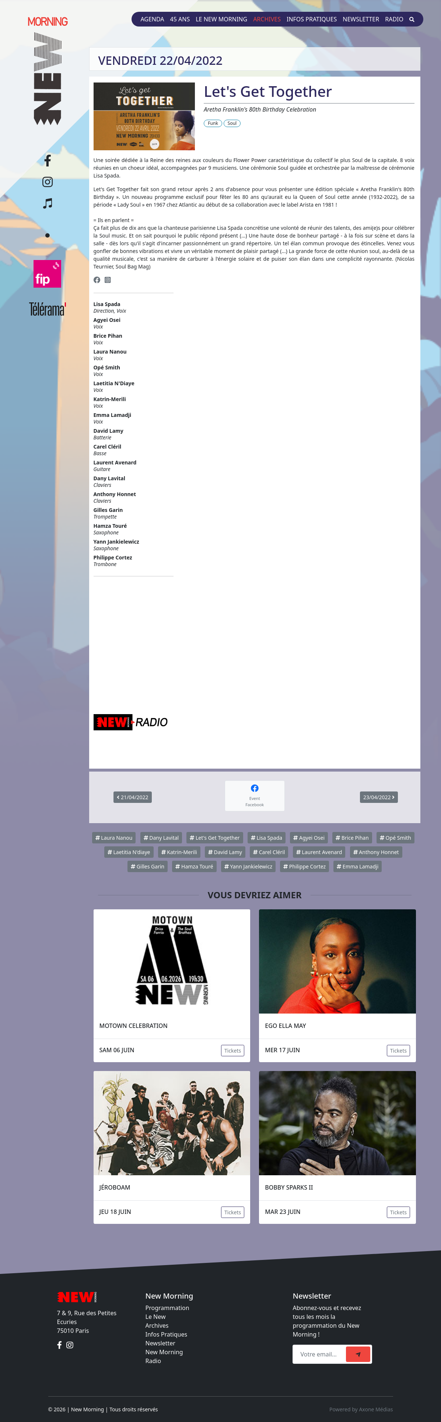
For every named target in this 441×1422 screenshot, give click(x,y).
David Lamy (225, 852)
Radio (394, 19)
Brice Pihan (352, 837)
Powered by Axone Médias (361, 1409)
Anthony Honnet (376, 852)
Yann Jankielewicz (248, 866)
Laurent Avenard (319, 852)
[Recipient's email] (320, 1354)
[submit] (358, 1354)
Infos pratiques (312, 19)
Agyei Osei (309, 837)
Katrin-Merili (179, 852)
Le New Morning (221, 19)
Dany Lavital (161, 837)
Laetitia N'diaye (129, 852)
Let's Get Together (214, 837)
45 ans (180, 19)
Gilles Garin (147, 866)
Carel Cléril (269, 852)
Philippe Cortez (304, 866)
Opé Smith (395, 837)
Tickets (232, 1050)
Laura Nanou (114, 837)
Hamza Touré (194, 866)
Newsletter (361, 19)
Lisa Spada (266, 837)
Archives (267, 19)
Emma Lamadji (357, 866)
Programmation (167, 1308)
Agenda (152, 19)
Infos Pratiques (167, 1334)
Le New (156, 1317)
